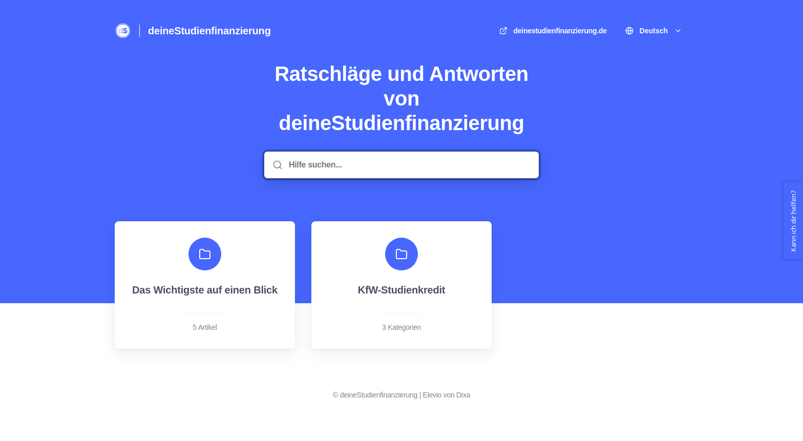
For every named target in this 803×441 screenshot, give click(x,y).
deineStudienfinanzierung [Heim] (209, 30)
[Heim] (123, 30)
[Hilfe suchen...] (409, 165)
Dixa (463, 395)
